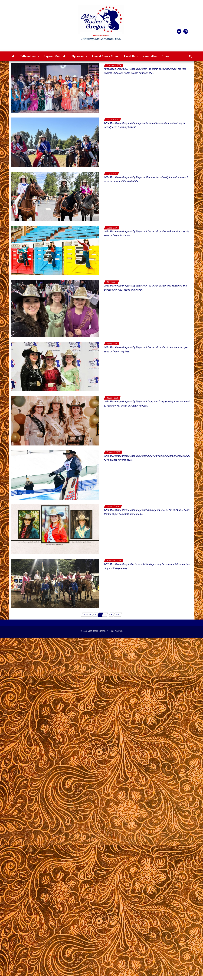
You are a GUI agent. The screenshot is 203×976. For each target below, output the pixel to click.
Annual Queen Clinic (105, 56)
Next (118, 614)
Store (165, 56)
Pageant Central (56, 56)
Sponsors (79, 56)
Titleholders (29, 56)
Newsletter (150, 56)
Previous (87, 614)
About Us (131, 56)
